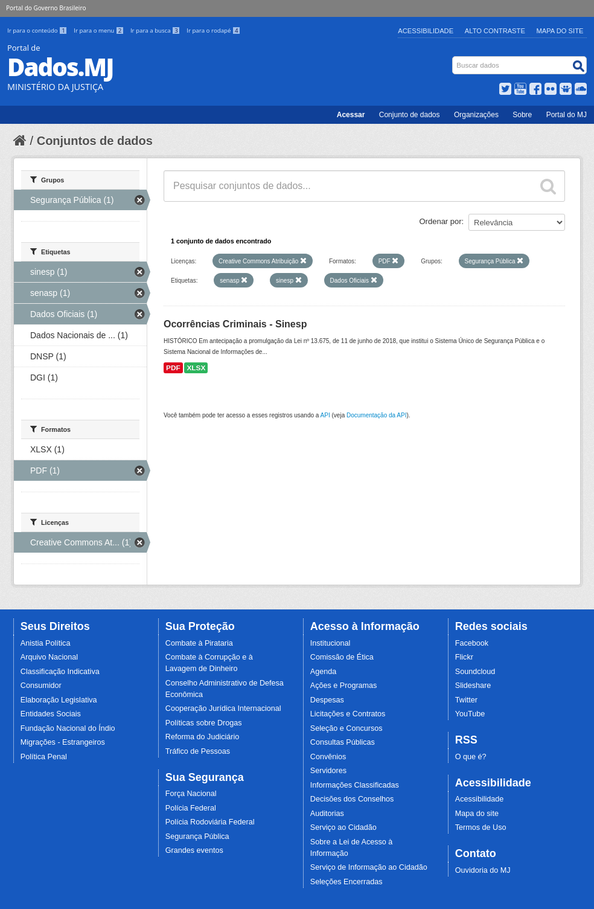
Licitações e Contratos (348, 714)
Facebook (471, 643)
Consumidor (41, 685)
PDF (173, 368)
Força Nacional (191, 793)
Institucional (330, 643)
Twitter (466, 700)
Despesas (327, 700)
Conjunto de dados (409, 115)
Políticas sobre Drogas (203, 723)
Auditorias (327, 813)
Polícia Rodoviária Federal (210, 822)
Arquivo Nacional (49, 657)
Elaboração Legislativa (59, 700)
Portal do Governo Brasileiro (46, 8)
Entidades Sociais (51, 714)
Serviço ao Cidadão (343, 827)
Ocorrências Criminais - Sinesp (235, 324)
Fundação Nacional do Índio (68, 728)
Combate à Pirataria (199, 643)
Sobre (522, 115)
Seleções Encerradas (346, 882)
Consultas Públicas (342, 742)
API (325, 415)
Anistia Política (46, 643)
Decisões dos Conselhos (352, 799)
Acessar (351, 115)
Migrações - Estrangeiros (63, 742)
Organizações (476, 115)
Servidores (328, 770)
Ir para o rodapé (213, 30)
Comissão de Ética (342, 657)
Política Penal (44, 757)
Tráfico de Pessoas (197, 751)
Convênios (328, 757)
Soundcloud (475, 671)
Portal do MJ (566, 115)
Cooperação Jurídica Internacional (223, 708)
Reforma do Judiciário (202, 737)
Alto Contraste (495, 30)
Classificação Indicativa (60, 671)
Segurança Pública (197, 836)
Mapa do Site (560, 30)
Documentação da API (376, 415)
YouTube (470, 714)
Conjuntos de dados (95, 140)
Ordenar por (441, 221)
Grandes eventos (194, 850)
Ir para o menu (100, 30)
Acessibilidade (425, 30)
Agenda (323, 671)
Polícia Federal (190, 808)
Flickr (464, 657)
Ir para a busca (156, 30)
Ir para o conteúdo (38, 30)
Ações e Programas (343, 685)
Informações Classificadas (354, 785)
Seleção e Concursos (346, 728)
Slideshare (473, 685)
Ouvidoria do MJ (483, 870)
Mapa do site (477, 813)
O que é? (471, 757)
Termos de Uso (480, 827)
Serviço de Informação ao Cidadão (368, 867)
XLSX (196, 368)
